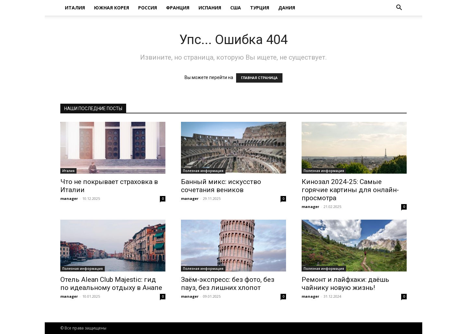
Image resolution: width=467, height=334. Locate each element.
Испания (209, 8)
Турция (259, 8)
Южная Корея (111, 8)
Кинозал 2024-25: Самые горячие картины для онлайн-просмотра (350, 190)
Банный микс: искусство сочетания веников (221, 186)
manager (69, 198)
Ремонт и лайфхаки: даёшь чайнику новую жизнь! (345, 284)
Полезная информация (203, 170)
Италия (75, 8)
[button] (399, 8)
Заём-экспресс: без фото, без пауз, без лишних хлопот (227, 284)
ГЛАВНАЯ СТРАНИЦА (259, 78)
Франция (177, 8)
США (235, 8)
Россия (147, 8)
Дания (286, 8)
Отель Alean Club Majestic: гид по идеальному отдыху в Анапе (111, 284)
